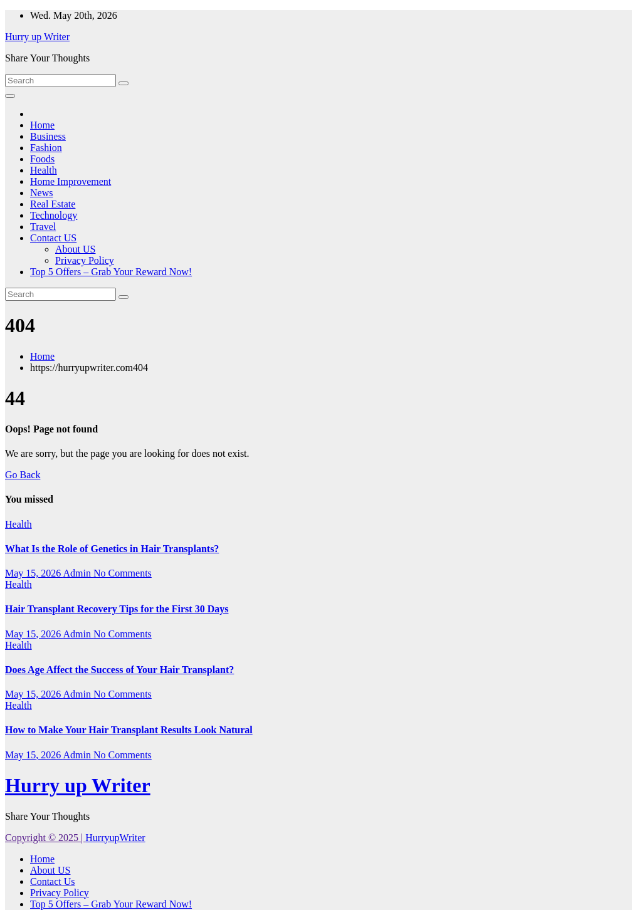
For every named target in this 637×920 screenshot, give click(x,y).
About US (75, 249)
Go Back (22, 474)
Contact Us (52, 881)
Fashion (46, 147)
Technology (53, 215)
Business (48, 136)
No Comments (122, 573)
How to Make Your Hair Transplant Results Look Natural (129, 729)
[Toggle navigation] (10, 96)
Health (43, 170)
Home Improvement (70, 181)
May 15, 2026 (34, 573)
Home (42, 125)
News (41, 192)
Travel (43, 226)
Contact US (53, 238)
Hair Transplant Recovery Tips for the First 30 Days (116, 609)
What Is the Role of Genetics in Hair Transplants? (112, 548)
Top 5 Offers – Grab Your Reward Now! (111, 271)
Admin (78, 573)
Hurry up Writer (37, 36)
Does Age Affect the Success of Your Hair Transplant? (119, 669)
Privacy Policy (84, 260)
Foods (42, 159)
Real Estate (52, 204)
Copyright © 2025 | (45, 837)
